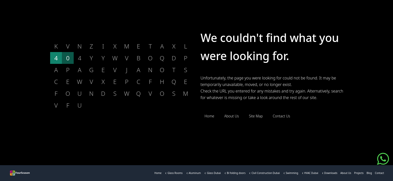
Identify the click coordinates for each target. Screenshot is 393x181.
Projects (358, 174)
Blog (369, 174)
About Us (345, 174)
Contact (379, 174)
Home (157, 174)
